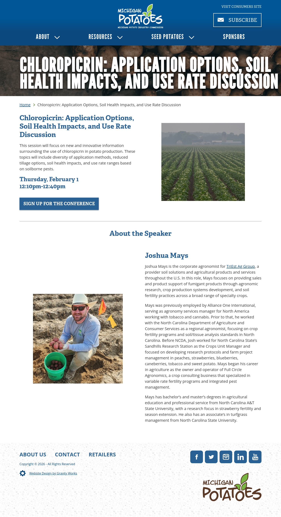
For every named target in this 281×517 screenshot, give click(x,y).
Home (25, 104)
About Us (33, 454)
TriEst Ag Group (241, 266)
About (43, 37)
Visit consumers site (241, 6)
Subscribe (239, 21)
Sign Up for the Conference (59, 204)
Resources (100, 37)
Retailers (102, 454)
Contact (67, 454)
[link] (140, 16)
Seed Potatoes (167, 37)
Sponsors (234, 37)
